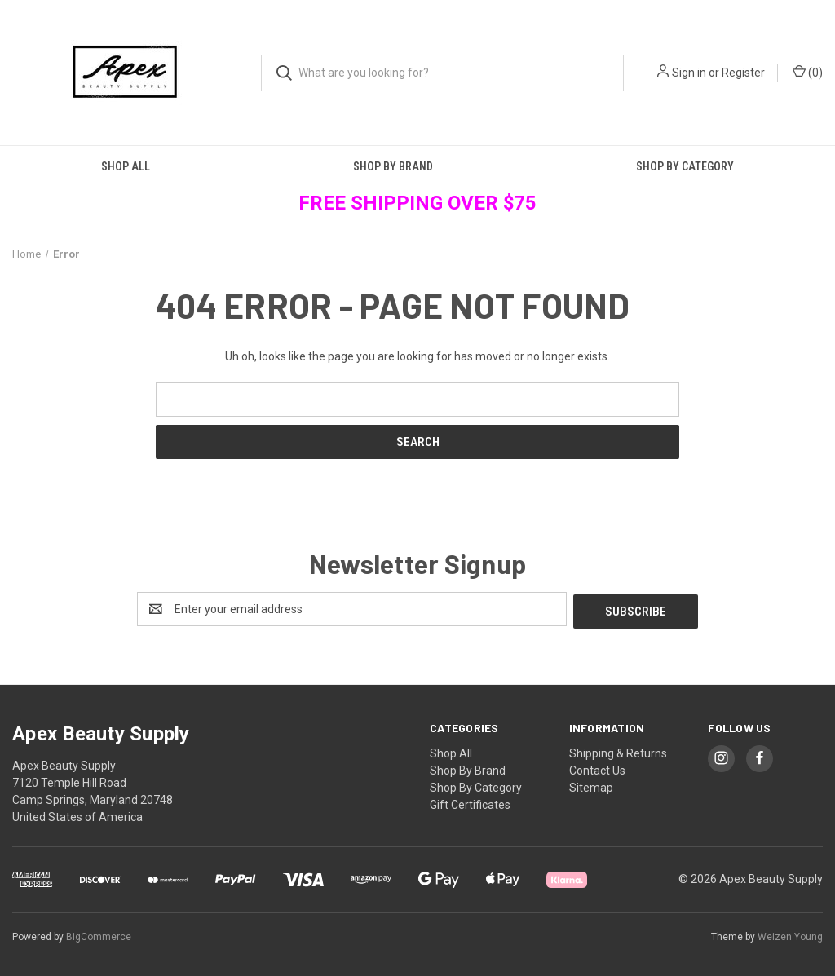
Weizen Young (790, 934)
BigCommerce (98, 934)
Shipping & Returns (618, 750)
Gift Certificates (470, 802)
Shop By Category (476, 785)
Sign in (689, 72)
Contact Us (597, 768)
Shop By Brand (393, 166)
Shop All (125, 166)
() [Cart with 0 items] (808, 71)
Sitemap (591, 785)
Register (743, 72)
